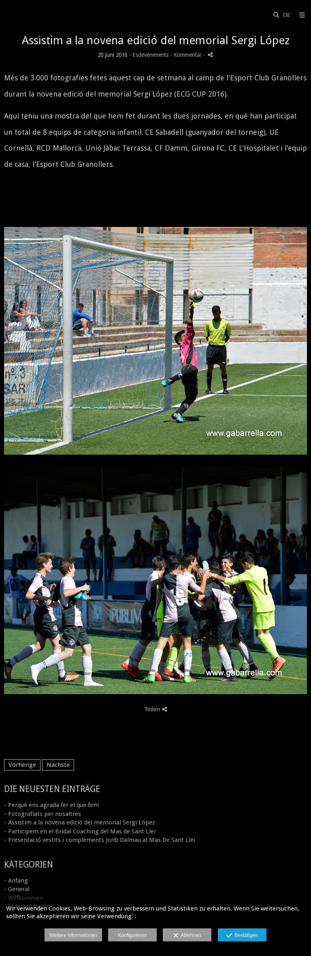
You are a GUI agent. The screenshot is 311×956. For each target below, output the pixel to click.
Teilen (155, 709)
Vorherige (22, 764)
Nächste (58, 764)
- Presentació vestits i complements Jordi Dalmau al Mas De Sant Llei (99, 840)
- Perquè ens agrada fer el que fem (51, 805)
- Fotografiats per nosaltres (42, 814)
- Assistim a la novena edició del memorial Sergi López (79, 822)
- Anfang (16, 880)
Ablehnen (187, 935)
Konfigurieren (132, 935)
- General (17, 889)
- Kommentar (186, 55)
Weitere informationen (73, 935)
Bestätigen (242, 935)
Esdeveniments (150, 55)
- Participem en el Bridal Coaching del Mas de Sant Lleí (80, 831)
